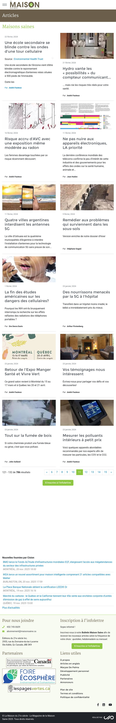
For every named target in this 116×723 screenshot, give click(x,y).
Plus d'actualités (11, 607)
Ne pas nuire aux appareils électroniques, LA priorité (85, 143)
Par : (13, 88)
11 (79, 472)
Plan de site (66, 689)
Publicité (65, 675)
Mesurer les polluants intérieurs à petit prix (83, 437)
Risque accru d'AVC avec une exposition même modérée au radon (27, 143)
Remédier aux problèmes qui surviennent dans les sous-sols (86, 224)
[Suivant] (111, 472)
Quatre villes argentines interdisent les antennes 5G (27, 224)
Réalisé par (97, 717)
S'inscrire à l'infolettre (58, 482)
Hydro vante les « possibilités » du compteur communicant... (87, 72)
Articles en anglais (70, 663)
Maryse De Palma (69, 667)
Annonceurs (66, 682)
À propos (65, 660)
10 (73, 472)
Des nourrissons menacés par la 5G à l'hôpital (86, 294)
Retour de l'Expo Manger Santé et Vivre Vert (28, 371)
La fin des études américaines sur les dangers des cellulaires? (27, 296)
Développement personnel (74, 671)
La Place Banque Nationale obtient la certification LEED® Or (35, 587)
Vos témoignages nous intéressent (84, 371)
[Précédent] (46, 472)
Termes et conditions (71, 693)
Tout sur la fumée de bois (28, 435)
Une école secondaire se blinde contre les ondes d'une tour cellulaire (27, 47)
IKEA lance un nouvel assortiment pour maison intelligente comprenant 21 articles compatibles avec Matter (56, 576)
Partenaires (66, 678)
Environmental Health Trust (28, 59)
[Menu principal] (4, 4)
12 (86, 472)
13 (92, 472)
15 (105, 472)
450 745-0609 (13, 627)
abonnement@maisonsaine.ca (21, 631)
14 (99, 472)
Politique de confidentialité (74, 697)
